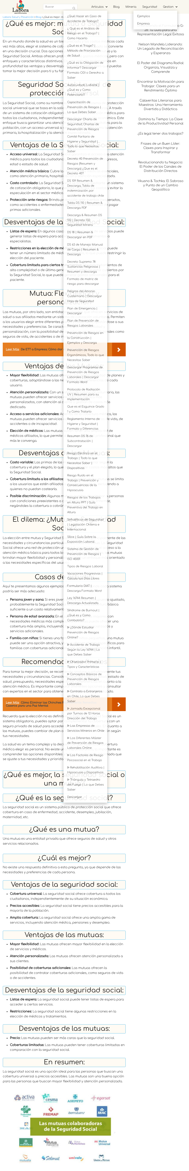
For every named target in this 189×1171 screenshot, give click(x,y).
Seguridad (149, 6)
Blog (116, 6)
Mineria (131, 6)
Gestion (168, 6)
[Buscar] (73, 8)
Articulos (97, 6)
